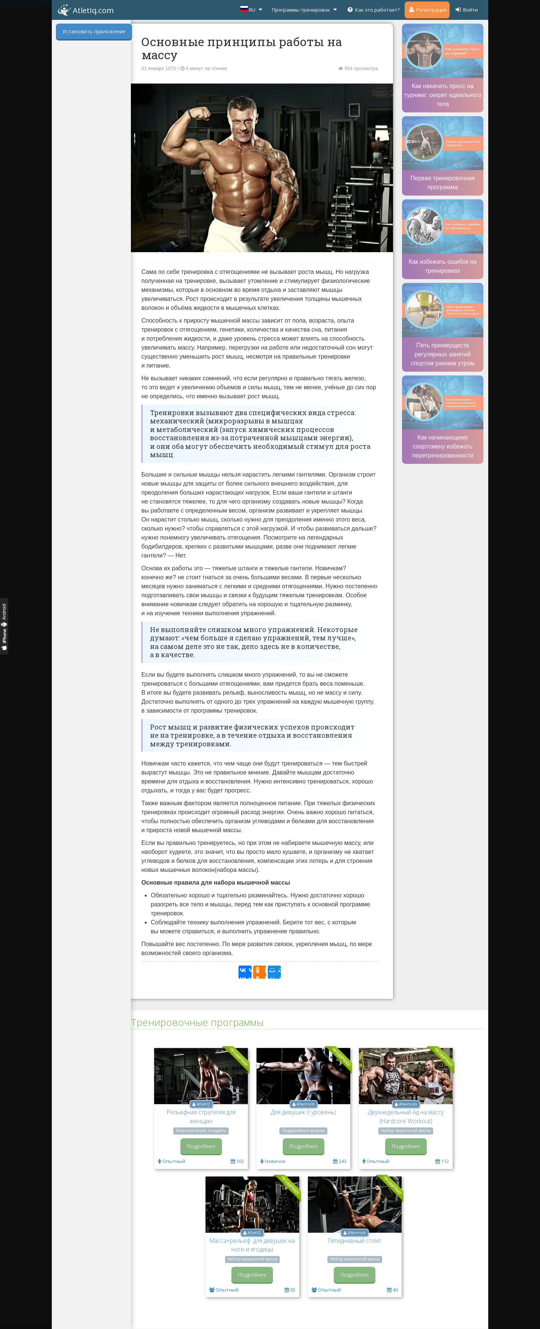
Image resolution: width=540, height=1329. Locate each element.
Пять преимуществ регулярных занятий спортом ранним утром (443, 354)
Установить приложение (94, 31)
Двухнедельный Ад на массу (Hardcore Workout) (406, 1116)
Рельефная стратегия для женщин (201, 1116)
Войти (466, 9)
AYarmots (306, 1104)
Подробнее (201, 1146)
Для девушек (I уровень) (303, 1112)
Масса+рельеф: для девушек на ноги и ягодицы (252, 1244)
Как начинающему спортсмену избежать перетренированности (443, 446)
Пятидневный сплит (354, 1240)
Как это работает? (373, 9)
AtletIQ (203, 1104)
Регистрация (427, 9)
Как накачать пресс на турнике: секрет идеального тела (443, 95)
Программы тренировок (305, 9)
